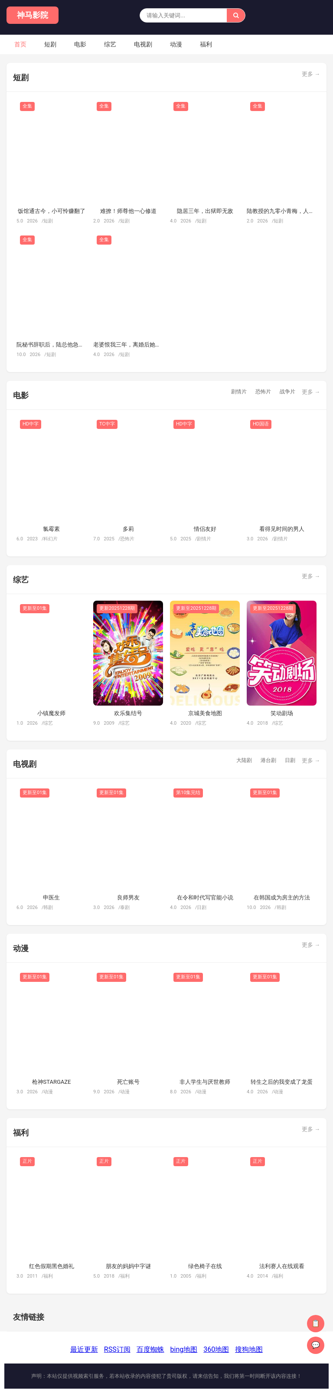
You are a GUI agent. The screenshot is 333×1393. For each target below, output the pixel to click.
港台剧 (268, 760)
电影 (80, 44)
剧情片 (239, 392)
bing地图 (184, 1349)
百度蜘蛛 (150, 1349)
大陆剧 (244, 760)
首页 (20, 44)
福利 (206, 44)
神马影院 (32, 15)
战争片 (287, 392)
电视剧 (143, 44)
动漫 (176, 44)
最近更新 (84, 1349)
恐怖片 (263, 392)
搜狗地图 (249, 1349)
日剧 (290, 760)
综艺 (110, 44)
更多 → (311, 74)
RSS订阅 (117, 1349)
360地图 (216, 1349)
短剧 (50, 44)
